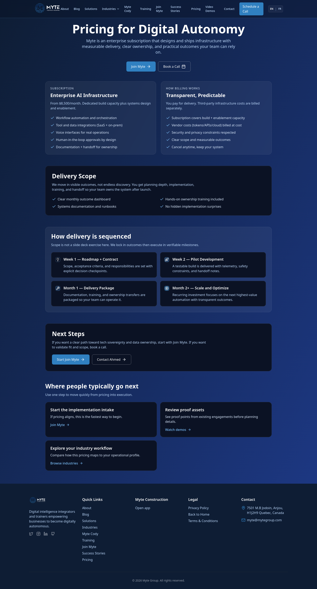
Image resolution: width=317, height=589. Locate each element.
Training (145, 9)
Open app (142, 508)
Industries (110, 9)
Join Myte (159, 9)
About (65, 9)
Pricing (196, 9)
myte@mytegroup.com (264, 520)
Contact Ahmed (111, 359)
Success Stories (176, 9)
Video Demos (210, 9)
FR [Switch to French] (279, 9)
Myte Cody (127, 9)
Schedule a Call (251, 9)
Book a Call (174, 66)
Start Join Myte (71, 359)
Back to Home (198, 514)
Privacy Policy (198, 508)
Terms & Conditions (203, 521)
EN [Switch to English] (271, 9)
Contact (229, 9)
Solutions (91, 9)
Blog (77, 9)
